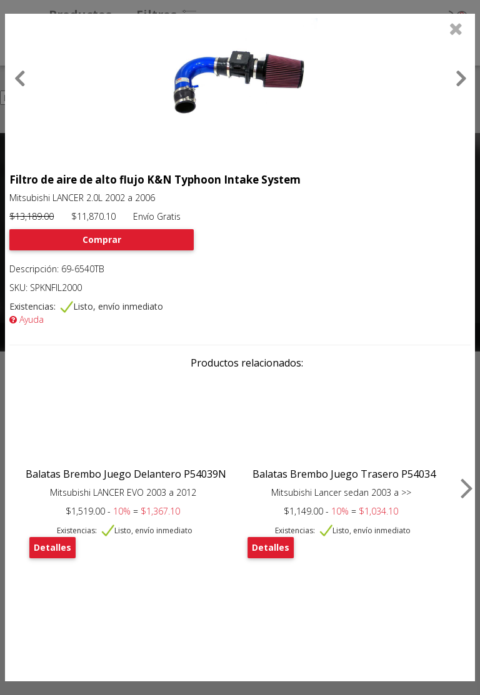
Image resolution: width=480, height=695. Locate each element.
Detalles (52, 547)
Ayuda (26, 319)
